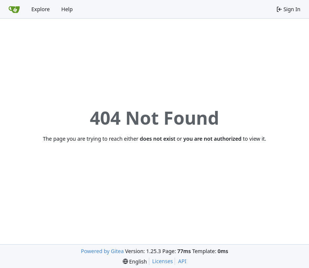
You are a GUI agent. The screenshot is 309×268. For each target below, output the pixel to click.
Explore (40, 9)
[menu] (135, 261)
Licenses (162, 261)
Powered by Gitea (102, 251)
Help (67, 9)
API (182, 261)
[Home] (14, 9)
